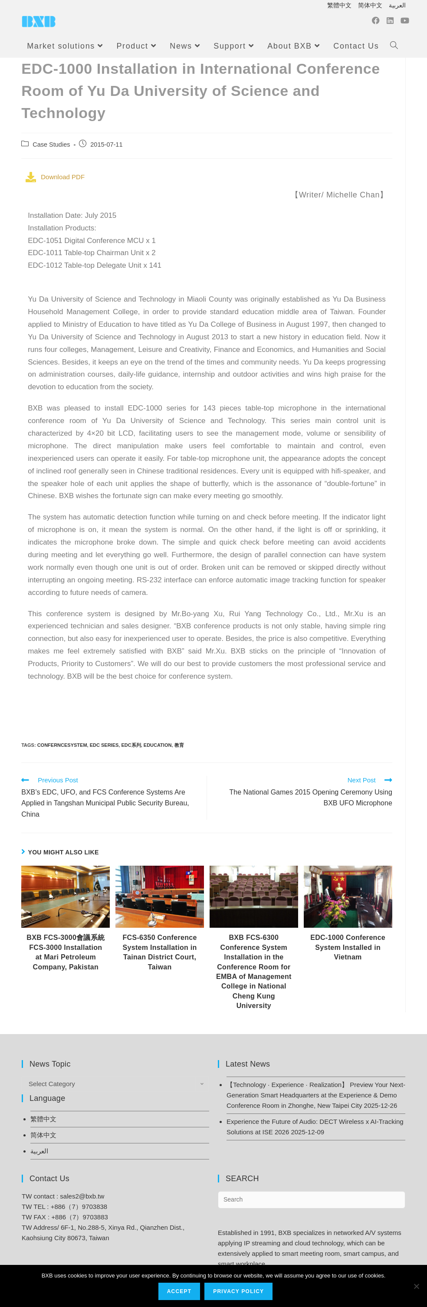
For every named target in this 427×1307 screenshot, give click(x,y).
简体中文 (370, 5)
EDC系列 (131, 745)
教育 (179, 745)
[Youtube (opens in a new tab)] (405, 22)
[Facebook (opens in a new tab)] (376, 22)
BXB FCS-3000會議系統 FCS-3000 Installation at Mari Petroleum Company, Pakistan (65, 952)
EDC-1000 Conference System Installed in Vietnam (347, 947)
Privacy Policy (239, 1292)
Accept (179, 1292)
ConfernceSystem (62, 745)
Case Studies (51, 144)
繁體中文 (339, 5)
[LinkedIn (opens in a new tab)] (390, 22)
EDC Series (104, 745)
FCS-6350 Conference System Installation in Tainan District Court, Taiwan (160, 952)
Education (158, 745)
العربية (397, 5)
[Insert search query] (311, 1199)
